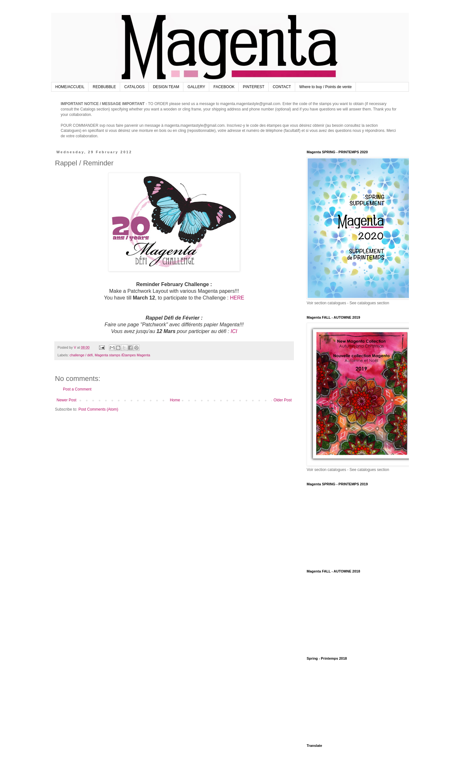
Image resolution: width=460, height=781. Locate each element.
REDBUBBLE (104, 87)
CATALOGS (134, 87)
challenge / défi (81, 355)
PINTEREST (253, 87)
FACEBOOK (223, 87)
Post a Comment (77, 389)
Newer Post (66, 400)
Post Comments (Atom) (98, 409)
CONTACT (282, 87)
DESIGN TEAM (166, 87)
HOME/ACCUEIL (69, 87)
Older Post (282, 400)
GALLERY (196, 87)
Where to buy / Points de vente (325, 87)
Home (175, 400)
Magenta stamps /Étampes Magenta (122, 355)
